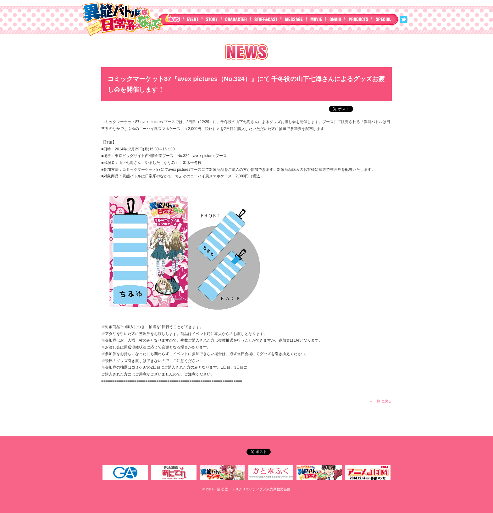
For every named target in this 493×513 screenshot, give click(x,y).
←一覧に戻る (380, 401)
